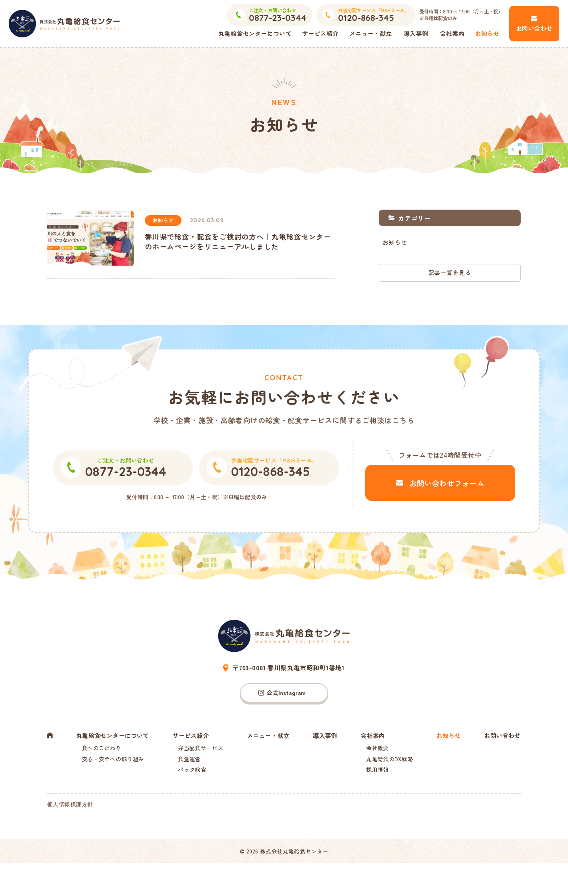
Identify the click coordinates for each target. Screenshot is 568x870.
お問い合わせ (534, 28)
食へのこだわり (100, 751)
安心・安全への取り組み (111, 762)
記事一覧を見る (449, 273)
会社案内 (452, 33)
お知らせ (487, 33)
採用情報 (377, 774)
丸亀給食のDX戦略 (389, 762)
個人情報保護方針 (70, 811)
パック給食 (193, 774)
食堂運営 (190, 762)
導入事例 (416, 33)
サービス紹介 (320, 33)
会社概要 (377, 751)
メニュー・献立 (370, 33)
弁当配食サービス (201, 751)
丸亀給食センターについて (255, 33)
